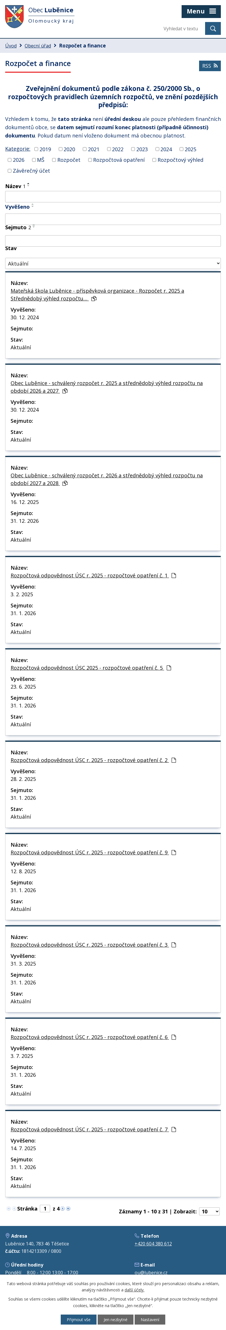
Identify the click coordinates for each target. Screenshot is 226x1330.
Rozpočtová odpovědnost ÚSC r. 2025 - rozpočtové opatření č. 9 (93, 852)
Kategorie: (17, 148)
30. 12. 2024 (25, 317)
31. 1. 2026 (23, 613)
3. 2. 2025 (22, 594)
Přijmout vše (79, 1319)
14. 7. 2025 (23, 1148)
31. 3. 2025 (23, 963)
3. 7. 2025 (22, 1055)
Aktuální (21, 347)
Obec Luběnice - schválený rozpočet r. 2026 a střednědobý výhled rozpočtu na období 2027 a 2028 (107, 479)
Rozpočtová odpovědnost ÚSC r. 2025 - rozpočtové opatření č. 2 (93, 760)
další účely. (134, 1290)
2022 (117, 148)
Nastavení (150, 1319)
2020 (69, 148)
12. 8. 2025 (23, 871)
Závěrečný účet (31, 170)
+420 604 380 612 (153, 1244)
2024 (166, 148)
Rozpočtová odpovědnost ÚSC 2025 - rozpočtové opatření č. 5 (91, 667)
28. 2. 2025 (23, 778)
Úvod (11, 46)
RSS (210, 65)
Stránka (27, 1208)
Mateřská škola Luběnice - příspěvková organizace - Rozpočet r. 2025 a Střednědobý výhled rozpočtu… (97, 294)
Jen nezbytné (115, 1319)
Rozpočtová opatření (119, 159)
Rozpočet (68, 159)
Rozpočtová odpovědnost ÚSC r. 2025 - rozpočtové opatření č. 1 (93, 575)
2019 (45, 148)
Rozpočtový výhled (180, 159)
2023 (142, 148)
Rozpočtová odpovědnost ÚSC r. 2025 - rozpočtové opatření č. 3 (93, 944)
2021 (93, 148)
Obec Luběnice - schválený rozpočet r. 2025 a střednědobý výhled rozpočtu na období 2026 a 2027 (107, 387)
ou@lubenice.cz (151, 1272)
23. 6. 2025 (23, 686)
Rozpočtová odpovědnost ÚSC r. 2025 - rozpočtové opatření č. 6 (93, 1037)
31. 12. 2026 (25, 520)
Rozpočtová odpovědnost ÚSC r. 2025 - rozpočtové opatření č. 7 (93, 1129)
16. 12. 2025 (25, 501)
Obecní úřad (38, 46)
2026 (18, 159)
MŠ (40, 159)
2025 (190, 148)
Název (15, 186)
